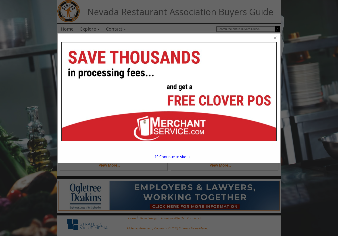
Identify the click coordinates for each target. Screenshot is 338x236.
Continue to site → (172, 156)
